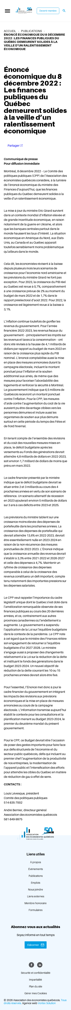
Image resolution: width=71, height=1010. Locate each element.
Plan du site (35, 986)
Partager (15, 145)
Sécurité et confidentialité (35, 972)
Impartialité (35, 979)
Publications (36, 875)
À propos (35, 862)
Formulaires (35, 910)
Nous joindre (35, 889)
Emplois (35, 882)
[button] (7, 11)
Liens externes (35, 896)
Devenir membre (48, 10)
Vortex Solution (47, 1003)
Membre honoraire (35, 903)
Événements (35, 869)
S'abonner (33, 944)
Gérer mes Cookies (35, 993)
